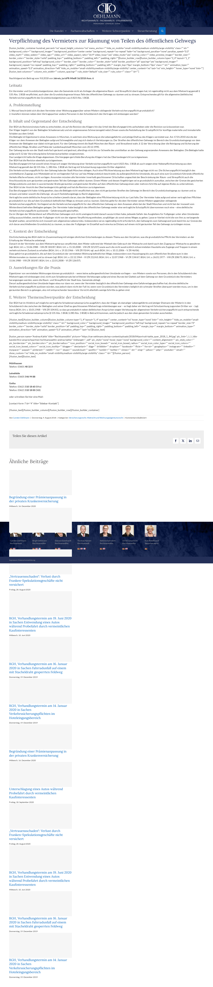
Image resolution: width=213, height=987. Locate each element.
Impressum (13, 560)
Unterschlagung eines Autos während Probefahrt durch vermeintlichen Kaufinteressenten (36, 793)
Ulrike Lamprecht (129, 540)
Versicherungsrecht (77, 417)
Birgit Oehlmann (39, 540)
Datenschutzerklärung (26, 560)
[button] (162, 31)
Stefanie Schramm (107, 540)
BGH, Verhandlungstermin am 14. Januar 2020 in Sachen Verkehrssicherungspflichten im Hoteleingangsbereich (38, 712)
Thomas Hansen (84, 540)
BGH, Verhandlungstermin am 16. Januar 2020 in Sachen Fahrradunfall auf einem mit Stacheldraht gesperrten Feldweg (38, 668)
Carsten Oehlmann (21, 417)
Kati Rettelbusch (152, 540)
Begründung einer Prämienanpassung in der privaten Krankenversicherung (37, 499)
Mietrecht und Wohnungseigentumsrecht (105, 417)
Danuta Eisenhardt (63, 540)
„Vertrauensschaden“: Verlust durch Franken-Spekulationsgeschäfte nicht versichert (36, 580)
